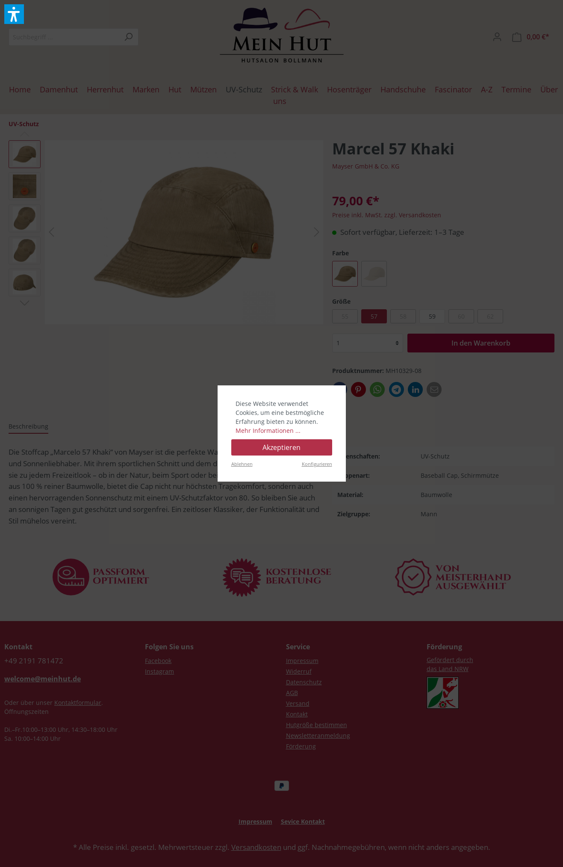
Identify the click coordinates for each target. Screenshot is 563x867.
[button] (14, 14)
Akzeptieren (281, 447)
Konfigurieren (317, 464)
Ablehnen (242, 464)
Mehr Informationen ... (268, 430)
